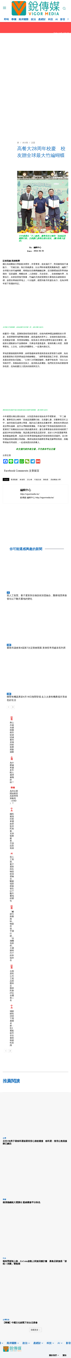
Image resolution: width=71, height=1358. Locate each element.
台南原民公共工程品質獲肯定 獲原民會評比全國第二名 (12, 986)
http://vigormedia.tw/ (29, 494)
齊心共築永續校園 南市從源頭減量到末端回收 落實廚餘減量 (12, 737)
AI (8, 592)
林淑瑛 (22, 480)
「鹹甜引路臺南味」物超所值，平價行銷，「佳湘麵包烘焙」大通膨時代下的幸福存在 (12, 936)
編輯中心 (37, 247)
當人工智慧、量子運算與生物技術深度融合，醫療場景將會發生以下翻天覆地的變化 (12, 878)
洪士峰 (29, 480)
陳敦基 (45, 480)
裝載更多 (35, 1330)
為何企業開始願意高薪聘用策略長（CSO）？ (14, 797)
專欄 (13, 787)
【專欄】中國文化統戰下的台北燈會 (20, 1322)
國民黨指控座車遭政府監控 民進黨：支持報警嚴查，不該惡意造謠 (13, 831)
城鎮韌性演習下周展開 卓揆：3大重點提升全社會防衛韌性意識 (12, 1028)
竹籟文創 (37, 480)
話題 (9, 645)
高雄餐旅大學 (56, 480)
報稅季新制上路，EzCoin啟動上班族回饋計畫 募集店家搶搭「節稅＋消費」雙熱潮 (35, 1262)
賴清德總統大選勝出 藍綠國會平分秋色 (21, 1202)
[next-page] (13, 707)
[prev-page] (8, 707)
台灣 (12, 758)
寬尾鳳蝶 (14, 480)
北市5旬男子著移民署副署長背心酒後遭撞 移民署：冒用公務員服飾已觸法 (35, 1142)
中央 (12, 809)
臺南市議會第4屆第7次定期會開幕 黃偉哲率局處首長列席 (36, 647)
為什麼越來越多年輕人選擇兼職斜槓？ (12, 772)
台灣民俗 (6, 1319)
